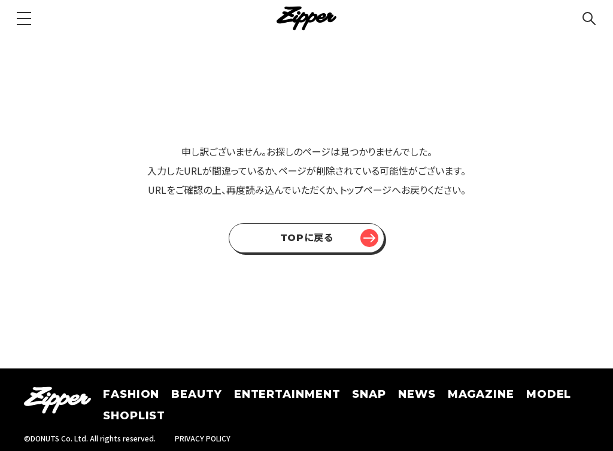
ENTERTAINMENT (287, 394)
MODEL (549, 394)
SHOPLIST (134, 415)
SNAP (369, 394)
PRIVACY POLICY (202, 438)
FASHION (131, 394)
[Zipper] (306, 18)
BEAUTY (196, 394)
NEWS (417, 394)
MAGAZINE (481, 394)
